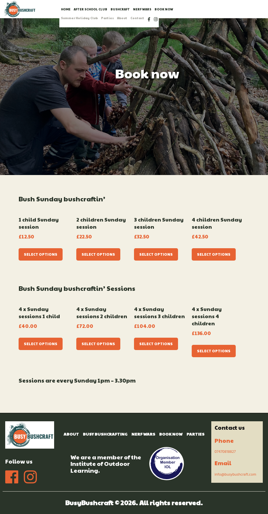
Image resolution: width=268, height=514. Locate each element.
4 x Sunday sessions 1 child (39, 312)
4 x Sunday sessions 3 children (159, 312)
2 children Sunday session (101, 223)
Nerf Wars (143, 434)
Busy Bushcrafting (105, 434)
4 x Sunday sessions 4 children (207, 316)
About (71, 434)
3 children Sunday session (159, 223)
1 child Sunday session (39, 223)
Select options (40, 254)
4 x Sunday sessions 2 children (101, 312)
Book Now (171, 434)
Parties (195, 434)
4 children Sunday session (217, 223)
